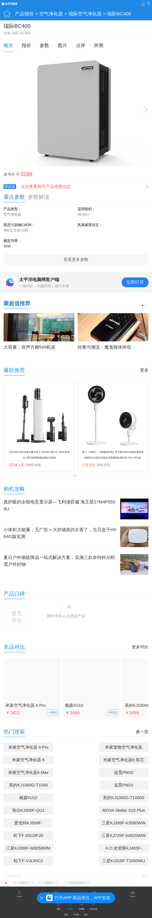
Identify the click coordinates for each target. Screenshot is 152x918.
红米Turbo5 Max (77, 883)
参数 (44, 45)
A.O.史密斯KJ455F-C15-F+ (123, 849)
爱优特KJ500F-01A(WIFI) (28, 824)
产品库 (76, 915)
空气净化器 (51, 13)
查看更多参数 (76, 259)
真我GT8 (48, 883)
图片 (62, 45)
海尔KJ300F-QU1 (28, 810)
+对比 (53, 713)
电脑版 (81, 909)
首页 (66, 915)
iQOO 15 (23, 883)
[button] (142, 305)
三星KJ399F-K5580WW (124, 823)
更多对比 (140, 647)
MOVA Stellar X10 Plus (123, 810)
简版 (58, 909)
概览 (8, 45)
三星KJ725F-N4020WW (124, 835)
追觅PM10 (123, 785)
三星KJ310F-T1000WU (123, 860)
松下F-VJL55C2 (28, 860)
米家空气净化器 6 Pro (25, 705)
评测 (98, 45)
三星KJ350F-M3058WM (28, 848)
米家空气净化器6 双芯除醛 (123, 761)
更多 (144, 370)
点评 (80, 45)
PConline (19, 896)
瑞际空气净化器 (85, 13)
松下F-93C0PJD (28, 835)
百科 (86, 915)
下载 (143, 4)
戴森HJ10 (74, 705)
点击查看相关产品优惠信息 (46, 186)
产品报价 (24, 13)
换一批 (142, 732)
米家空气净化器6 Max (28, 772)
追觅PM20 (123, 772)
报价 (26, 45)
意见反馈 (93, 909)
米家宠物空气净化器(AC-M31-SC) (123, 748)
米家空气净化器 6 (28, 760)
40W (7, 246)
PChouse (132, 896)
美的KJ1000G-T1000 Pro (28, 786)
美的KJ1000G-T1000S (123, 797)
